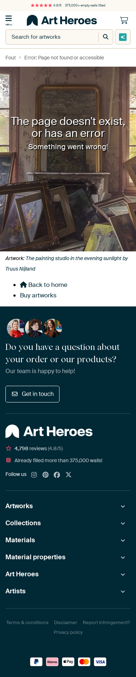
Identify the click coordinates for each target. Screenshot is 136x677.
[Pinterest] (46, 475)
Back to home (43, 285)
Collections (23, 523)
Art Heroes (22, 574)
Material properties (35, 557)
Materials (20, 540)
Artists (15, 591)
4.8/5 (46, 5)
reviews (34, 448)
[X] (69, 475)
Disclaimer (65, 622)
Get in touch (32, 394)
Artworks (19, 506)
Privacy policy (68, 632)
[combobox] (45, 37)
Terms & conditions (27, 622)
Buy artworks (38, 295)
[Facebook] (57, 475)
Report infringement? (106, 622)
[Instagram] (34, 475)
